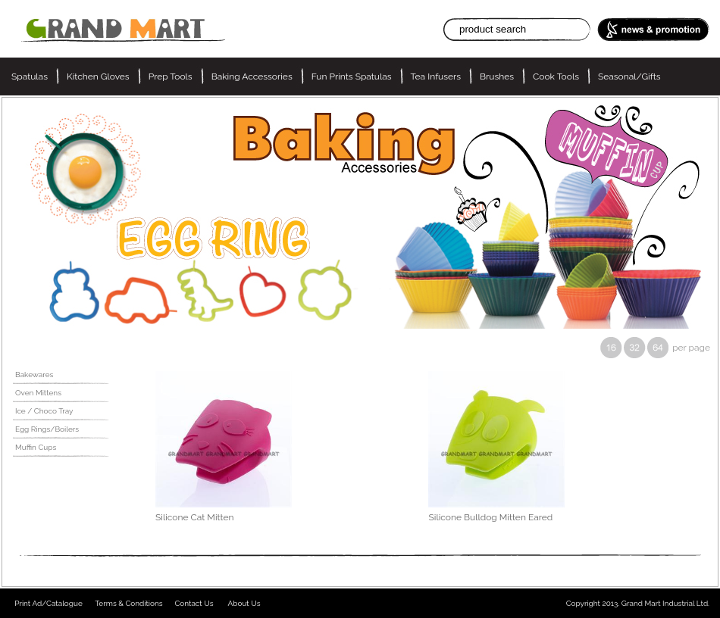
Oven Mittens (38, 393)
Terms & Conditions (128, 603)
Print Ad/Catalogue (48, 603)
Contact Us (193, 603)
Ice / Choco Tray (44, 411)
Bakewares (34, 374)
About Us (244, 603)
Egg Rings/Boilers (47, 429)
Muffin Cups (35, 447)
